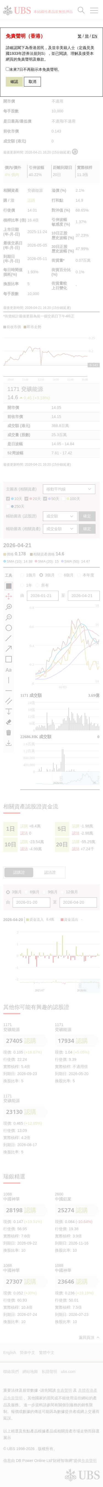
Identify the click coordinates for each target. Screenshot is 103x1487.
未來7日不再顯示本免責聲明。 (34, 69)
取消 (32, 81)
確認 (14, 81)
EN (94, 36)
